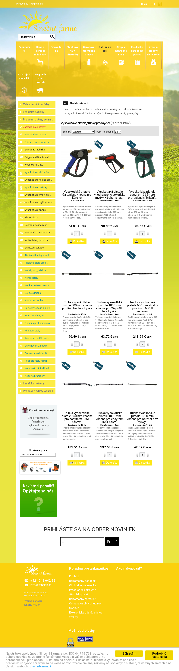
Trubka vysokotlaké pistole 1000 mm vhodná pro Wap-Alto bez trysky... (110, 307)
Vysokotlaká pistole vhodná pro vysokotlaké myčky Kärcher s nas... (109, 194)
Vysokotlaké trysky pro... (38, 194)
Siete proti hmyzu (34, 315)
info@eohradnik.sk (40, 584)
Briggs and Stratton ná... (38, 157)
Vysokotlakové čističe (37, 172)
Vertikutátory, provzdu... (37, 240)
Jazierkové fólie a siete (37, 308)
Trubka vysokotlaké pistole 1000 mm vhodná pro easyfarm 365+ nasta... (110, 418)
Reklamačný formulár (82, 599)
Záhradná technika (35, 149)
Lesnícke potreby (33, 383)
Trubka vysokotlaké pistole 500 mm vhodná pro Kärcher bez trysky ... (77, 307)
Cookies (74, 608)
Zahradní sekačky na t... (37, 225)
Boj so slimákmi (33, 292)
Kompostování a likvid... (38, 368)
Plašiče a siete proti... (36, 262)
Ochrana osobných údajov (85, 603)
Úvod (66, 109)
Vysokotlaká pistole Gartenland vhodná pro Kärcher (77, 194)
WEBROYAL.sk (32, 604)
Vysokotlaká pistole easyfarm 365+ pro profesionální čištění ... (142, 194)
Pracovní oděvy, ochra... (38, 119)
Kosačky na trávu (34, 164)
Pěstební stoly (32, 330)
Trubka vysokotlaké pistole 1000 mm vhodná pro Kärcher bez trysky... (142, 418)
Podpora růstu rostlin (36, 360)
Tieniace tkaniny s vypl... (38, 255)
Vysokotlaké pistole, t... (37, 187)
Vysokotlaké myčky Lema (38, 202)
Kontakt (74, 576)
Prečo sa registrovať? (82, 590)
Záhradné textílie (34, 300)
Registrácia (36, 3)
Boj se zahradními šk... (37, 353)
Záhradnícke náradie (36, 134)
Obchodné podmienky (82, 585)
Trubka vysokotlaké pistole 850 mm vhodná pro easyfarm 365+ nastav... (77, 418)
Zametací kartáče (34, 247)
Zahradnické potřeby (36, 104)
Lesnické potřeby (33, 111)
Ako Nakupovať (78, 594)
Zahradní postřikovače (37, 338)
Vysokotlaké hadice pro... (38, 179)
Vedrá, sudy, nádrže (35, 270)
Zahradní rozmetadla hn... (38, 232)
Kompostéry (31, 277)
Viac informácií (40, 666)
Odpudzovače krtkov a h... (39, 142)
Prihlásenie (22, 3)
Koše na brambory (35, 375)
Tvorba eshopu (33, 601)
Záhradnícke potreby (34, 127)
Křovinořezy (31, 217)
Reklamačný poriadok (82, 581)
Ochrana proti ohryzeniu (38, 323)
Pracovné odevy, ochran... (39, 391)
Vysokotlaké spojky (35, 210)
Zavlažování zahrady (36, 345)
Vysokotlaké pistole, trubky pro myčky (117, 113)
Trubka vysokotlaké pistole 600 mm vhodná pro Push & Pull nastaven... (142, 307)
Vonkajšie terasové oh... (38, 285)
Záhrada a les (82, 109)
